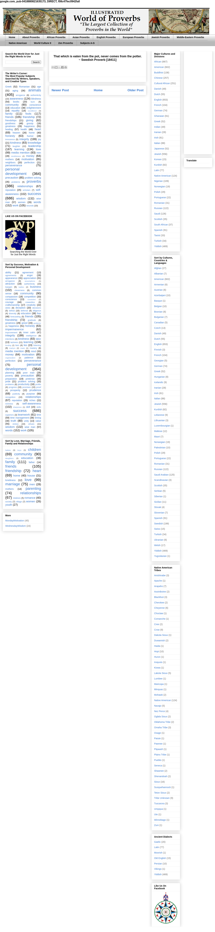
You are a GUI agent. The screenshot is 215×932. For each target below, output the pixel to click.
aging (15, 90)
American (159, 67)
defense (24, 311)
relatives (17, 498)
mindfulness (16, 156)
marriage (12, 484)
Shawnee (159, 771)
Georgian (159, 360)
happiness (29, 126)
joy (39, 139)
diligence (37, 311)
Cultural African (162, 83)
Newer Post (60, 90)
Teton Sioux (160, 792)
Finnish (158, 349)
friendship (29, 117)
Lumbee (158, 678)
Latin (156, 170)
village (19, 502)
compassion (11, 296)
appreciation (29, 278)
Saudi (157, 213)
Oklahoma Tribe (162, 722)
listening (37, 345)
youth (8, 504)
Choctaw (158, 613)
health (24, 129)
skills (39, 407)
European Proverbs (133, 37)
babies (8, 450)
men (39, 152)
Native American (18, 43)
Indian (157, 127)
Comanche (159, 618)
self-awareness (31, 403)
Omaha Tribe (161, 727)
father (32, 462)
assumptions (30, 281)
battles (21, 287)
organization (10, 358)
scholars (26, 190)
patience (28, 357)
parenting (33, 488)
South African (161, 224)
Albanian (158, 273)
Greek (8, 86)
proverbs (34, 181)
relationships (25, 186)
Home (12, 37)
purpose (30, 393)
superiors (9, 415)
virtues (31, 424)
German (158, 110)
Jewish (157, 154)
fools (28, 113)
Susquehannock (162, 787)
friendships (11, 120)
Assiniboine (160, 591)
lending (8, 345)
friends (9, 117)
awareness (16, 98)
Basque (158, 300)
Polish (157, 192)
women (21, 202)
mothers (9, 159)
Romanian (24, 86)
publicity (16, 394)
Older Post (136, 90)
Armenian (159, 284)
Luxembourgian (162, 425)
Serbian (158, 491)
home (32, 132)
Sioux (157, 781)
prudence (35, 390)
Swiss (157, 529)
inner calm (29, 332)
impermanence (14, 329)
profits (38, 384)
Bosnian (158, 311)
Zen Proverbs (65, 43)
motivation (28, 159)
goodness (10, 123)
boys (19, 450)
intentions (9, 339)
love (38, 149)
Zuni (156, 825)
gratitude (32, 320)
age (39, 86)
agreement (27, 272)
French (157, 105)
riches (32, 400)
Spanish (158, 230)
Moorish (158, 852)
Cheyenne (159, 608)
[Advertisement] (198, 102)
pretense (30, 378)
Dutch (157, 94)
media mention (20, 152)
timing (38, 417)
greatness (10, 126)
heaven (16, 132)
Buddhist (158, 72)
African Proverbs (56, 37)
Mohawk (158, 694)
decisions (36, 308)
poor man (29, 372)
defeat (12, 311)
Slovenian (159, 512)
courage (9, 302)
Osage (157, 733)
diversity (12, 313)
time (39, 414)
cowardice (30, 302)
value (38, 421)
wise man (30, 427)
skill (28, 407)
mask (22, 348)
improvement (11, 332)
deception (21, 307)
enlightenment (33, 108)
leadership (34, 146)
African (157, 61)
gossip (30, 123)
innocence (10, 139)
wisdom (21, 198)
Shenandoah (160, 776)
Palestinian (160, 447)
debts (7, 308)
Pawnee (158, 743)
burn (33, 102)
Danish (157, 88)
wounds (30, 206)
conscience (35, 105)
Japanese (159, 148)
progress (13, 387)
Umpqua (158, 809)
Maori (157, 436)
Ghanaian (159, 116)
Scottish (158, 219)
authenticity (35, 95)
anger (30, 275)
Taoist (157, 235)
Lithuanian (159, 420)
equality (16, 110)
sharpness (17, 407)
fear (39, 313)
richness (9, 404)
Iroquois (158, 662)
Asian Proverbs (81, 37)
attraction (10, 283)
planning (9, 372)
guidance (37, 323)
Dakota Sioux (161, 635)
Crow (157, 629)
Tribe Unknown (162, 798)
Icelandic (158, 382)
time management (19, 417)
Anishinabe (160, 575)
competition (30, 296)
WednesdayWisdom (15, 526)
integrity (24, 139)
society (8, 502)
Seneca (158, 765)
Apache (158, 580)
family (9, 113)
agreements (10, 275)
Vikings (158, 869)
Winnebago (160, 820)
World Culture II (42, 43)
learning (19, 149)
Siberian (158, 496)
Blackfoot (159, 597)
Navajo (157, 705)
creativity (31, 305)
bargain (8, 287)
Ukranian (158, 539)
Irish (156, 137)
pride (7, 381)
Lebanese (159, 415)
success (34, 194)
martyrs (12, 348)
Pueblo (157, 760)
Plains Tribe (160, 754)
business (35, 286)
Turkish (158, 241)
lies (25, 345)
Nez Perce (159, 711)
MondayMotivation (14, 520)
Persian (158, 863)
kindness (15, 142)
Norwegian (159, 186)
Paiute (157, 738)
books (16, 101)
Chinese (158, 78)
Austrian (158, 290)
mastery (33, 348)
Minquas (158, 689)
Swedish (158, 523)
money (30, 156)
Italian (157, 143)
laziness (14, 342)
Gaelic (157, 842)
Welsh (157, 545)
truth (13, 420)
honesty (10, 135)
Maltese (158, 431)
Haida (157, 646)
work (15, 205)
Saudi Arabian (161, 474)
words (37, 202)
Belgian (158, 306)
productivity (24, 384)
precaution (11, 177)
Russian (158, 208)
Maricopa (159, 684)
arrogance (20, 95)
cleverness (19, 290)
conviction (31, 299)
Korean (158, 159)
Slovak (157, 507)
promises (26, 387)
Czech (157, 328)
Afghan (157, 268)
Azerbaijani (160, 295)
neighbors (10, 162)
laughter (16, 146)
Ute (156, 814)
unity (26, 421)
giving (29, 120)
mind (33, 351)
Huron (157, 657)
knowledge (34, 142)
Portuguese (160, 197)
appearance (11, 278)
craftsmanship (12, 305)
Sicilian (157, 502)
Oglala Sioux (160, 716)
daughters (9, 458)
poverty (9, 375)
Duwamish (159, 640)
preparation (11, 378)
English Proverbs (106, 37)
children (34, 450)
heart (38, 129)
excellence (32, 111)
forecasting (15, 317)
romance (29, 497)
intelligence (31, 336)
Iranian (157, 132)
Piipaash (158, 749)
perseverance (13, 165)
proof (38, 387)
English (158, 99)
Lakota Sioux (161, 673)
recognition (10, 397)
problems (15, 182)
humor (30, 136)
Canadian (159, 322)
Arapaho (158, 586)
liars (17, 345)
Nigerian (158, 181)
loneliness (10, 480)
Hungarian (159, 376)
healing (9, 129)
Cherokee (159, 602)
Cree (156, 624)
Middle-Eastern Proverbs (190, 37)
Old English (160, 858)
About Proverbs (31, 37)
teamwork (24, 414)
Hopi (156, 651)
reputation (10, 190)
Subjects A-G (87, 43)
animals (34, 90)
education (15, 108)
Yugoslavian (160, 556)
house (31, 475)
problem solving (33, 177)
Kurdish (158, 164)
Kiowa (157, 667)
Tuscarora (159, 803)
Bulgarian (159, 317)
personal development (15, 171)
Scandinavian (161, 480)
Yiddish (158, 246)
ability (8, 272)
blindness (36, 98)
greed (24, 323)
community (12, 104)
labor (38, 339)
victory (15, 424)
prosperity (15, 390)
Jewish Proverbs (160, 37)
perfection (29, 162)
